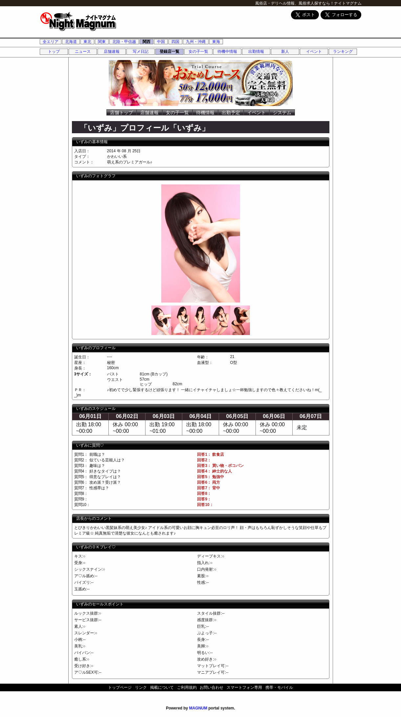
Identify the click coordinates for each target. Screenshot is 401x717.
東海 (216, 41)
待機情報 (205, 112)
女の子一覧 (198, 51)
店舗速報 (112, 51)
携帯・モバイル (279, 687)
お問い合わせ (211, 687)
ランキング (343, 51)
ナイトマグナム (348, 3)
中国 (161, 41)
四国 (175, 41)
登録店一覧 (169, 51)
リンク (141, 687)
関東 (102, 41)
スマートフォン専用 (244, 687)
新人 (285, 51)
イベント (314, 51)
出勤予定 (231, 112)
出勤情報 (256, 51)
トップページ (120, 687)
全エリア (50, 41)
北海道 (71, 41)
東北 (87, 41)
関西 (146, 41)
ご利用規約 (187, 687)
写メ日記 (140, 51)
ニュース (83, 51)
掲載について (162, 687)
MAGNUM (198, 708)
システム (282, 112)
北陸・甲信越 (124, 41)
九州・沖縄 (196, 41)
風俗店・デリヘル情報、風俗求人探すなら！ (294, 3)
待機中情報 (227, 51)
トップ (54, 51)
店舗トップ (121, 112)
